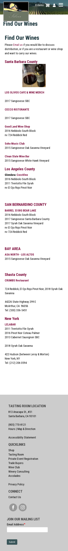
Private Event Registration (23, 458)
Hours (11, 429)
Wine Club (14, 467)
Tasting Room (16, 454)
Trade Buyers (15, 463)
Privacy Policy (16, 484)
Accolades (14, 475)
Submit (12, 542)
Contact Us (14, 497)
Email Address (15, 524)
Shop (11, 450)
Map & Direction (26, 429)
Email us (18, 44)
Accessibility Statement (22, 437)
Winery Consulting (18, 471)
